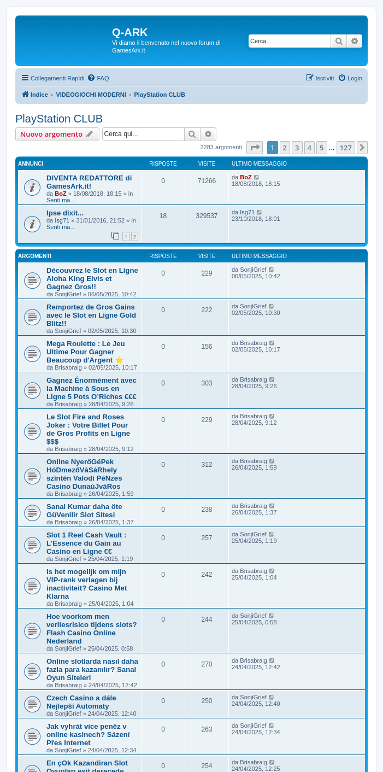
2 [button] (285, 148)
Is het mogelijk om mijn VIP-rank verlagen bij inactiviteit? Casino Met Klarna (86, 584)
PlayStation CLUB (59, 119)
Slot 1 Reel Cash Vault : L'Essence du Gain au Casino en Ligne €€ (86, 543)
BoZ (60, 193)
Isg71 (62, 220)
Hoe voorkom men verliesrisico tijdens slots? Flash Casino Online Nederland (91, 628)
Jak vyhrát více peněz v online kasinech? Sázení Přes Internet (87, 734)
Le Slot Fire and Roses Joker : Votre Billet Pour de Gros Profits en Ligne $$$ (88, 429)
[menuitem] (98, 78)
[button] (254, 147)
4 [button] (309, 148)
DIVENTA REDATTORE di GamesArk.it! (89, 182)
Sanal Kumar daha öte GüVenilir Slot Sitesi (84, 510)
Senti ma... (60, 200)
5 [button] (321, 148)
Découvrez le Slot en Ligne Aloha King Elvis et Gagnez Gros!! (92, 278)
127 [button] (346, 148)
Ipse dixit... (65, 213)
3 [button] (297, 148)
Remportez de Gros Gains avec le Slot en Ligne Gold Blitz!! (91, 315)
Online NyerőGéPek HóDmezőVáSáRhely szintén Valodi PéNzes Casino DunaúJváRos (84, 474)
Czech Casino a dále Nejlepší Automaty (81, 702)
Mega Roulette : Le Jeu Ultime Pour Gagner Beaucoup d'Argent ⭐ (85, 352)
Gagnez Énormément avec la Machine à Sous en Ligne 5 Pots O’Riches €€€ (91, 388)
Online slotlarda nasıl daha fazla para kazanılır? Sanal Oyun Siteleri (92, 669)
